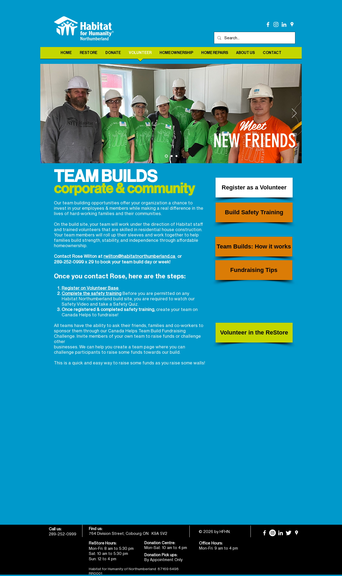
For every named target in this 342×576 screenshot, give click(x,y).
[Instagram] (276, 24)
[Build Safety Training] (254, 212)
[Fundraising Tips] (253, 270)
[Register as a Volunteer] (254, 187)
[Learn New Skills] (176, 156)
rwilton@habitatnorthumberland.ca (140, 256)
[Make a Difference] (172, 156)
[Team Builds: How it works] (253, 246)
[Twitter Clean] (288, 533)
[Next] (294, 113)
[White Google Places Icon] (292, 24)
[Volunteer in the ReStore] (254, 333)
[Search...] (254, 38)
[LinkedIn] (284, 24)
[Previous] (47, 113)
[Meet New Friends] (166, 156)
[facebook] (268, 24)
